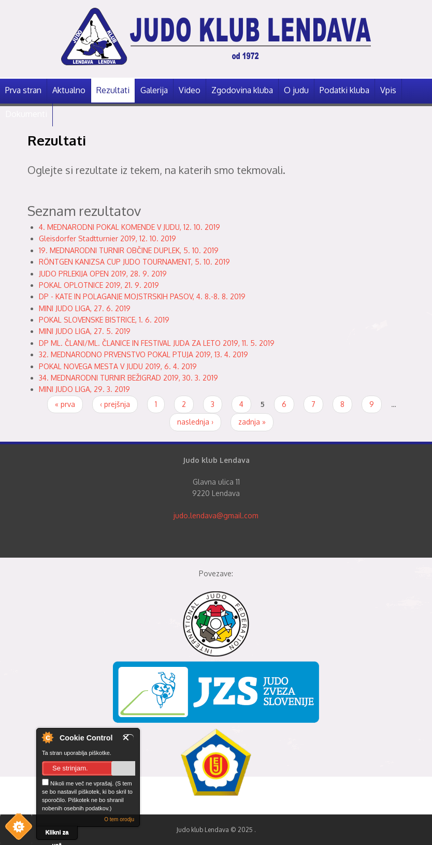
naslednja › (195, 421)
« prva (65, 404)
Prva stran (23, 90)
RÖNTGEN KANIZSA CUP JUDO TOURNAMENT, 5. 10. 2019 (134, 261)
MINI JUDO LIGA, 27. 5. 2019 (85, 331)
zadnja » (252, 421)
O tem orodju (119, 819)
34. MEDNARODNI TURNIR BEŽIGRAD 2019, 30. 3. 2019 (128, 377)
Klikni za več (57, 834)
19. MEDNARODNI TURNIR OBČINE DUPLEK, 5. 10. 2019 (129, 250)
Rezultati (112, 90)
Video (189, 90)
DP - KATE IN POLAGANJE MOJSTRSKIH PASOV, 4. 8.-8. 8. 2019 (142, 296)
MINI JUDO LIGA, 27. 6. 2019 (85, 308)
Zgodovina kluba (242, 90)
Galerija (154, 90)
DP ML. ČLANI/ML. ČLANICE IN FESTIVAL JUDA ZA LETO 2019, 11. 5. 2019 (157, 343)
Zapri (128, 737)
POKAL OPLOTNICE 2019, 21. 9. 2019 (99, 285)
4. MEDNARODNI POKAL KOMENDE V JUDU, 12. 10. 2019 (129, 227)
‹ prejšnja (115, 404)
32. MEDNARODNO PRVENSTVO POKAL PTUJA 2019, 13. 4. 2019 (143, 354)
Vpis (388, 90)
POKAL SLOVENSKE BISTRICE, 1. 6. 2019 (104, 319)
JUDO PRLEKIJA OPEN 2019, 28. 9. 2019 (103, 273)
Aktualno (68, 90)
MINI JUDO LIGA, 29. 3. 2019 (84, 389)
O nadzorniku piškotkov (47, 737)
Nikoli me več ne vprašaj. (77, 782)
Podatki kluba (344, 90)
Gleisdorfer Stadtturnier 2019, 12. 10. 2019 (107, 238)
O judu (296, 90)
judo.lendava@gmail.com (216, 515)
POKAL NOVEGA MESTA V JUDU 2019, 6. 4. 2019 (118, 366)
